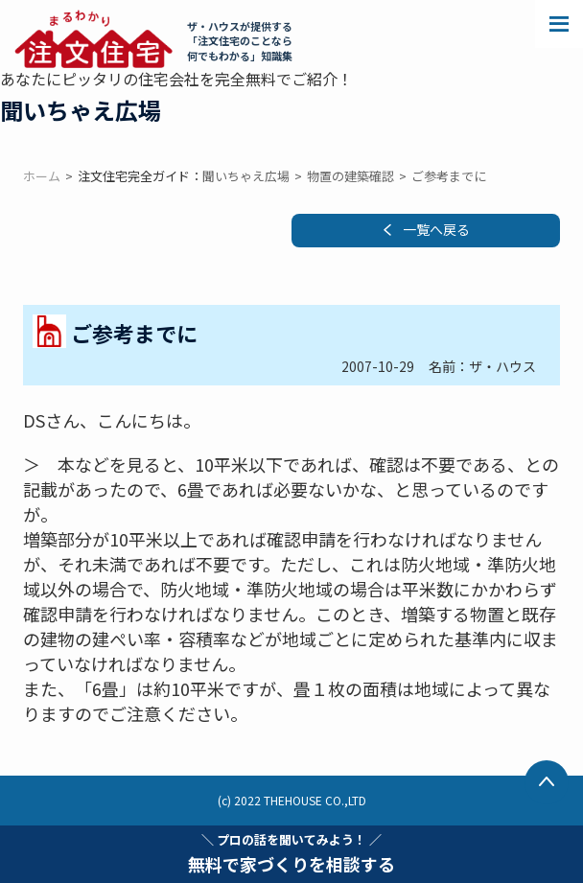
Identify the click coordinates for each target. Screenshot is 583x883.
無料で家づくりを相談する (291, 853)
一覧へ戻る (436, 229)
